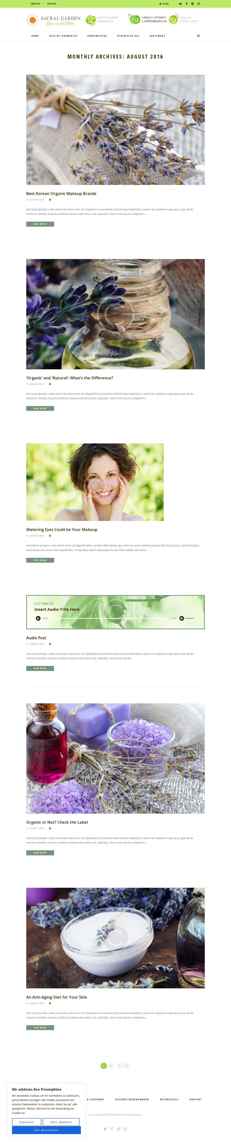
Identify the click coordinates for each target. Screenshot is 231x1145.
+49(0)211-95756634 (154, 17)
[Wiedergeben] (38, 618)
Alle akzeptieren (46, 1130)
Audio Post (36, 638)
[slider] (109, 618)
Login (165, 3)
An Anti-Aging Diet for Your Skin (57, 997)
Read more (40, 224)
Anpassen (26, 1122)
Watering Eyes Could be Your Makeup (62, 529)
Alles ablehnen (61, 1122)
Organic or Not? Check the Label (57, 822)
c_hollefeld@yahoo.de (154, 21)
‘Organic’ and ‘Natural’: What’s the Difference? (70, 377)
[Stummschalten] (181, 618)
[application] (115, 619)
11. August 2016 (35, 199)
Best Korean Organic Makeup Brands (61, 193)
